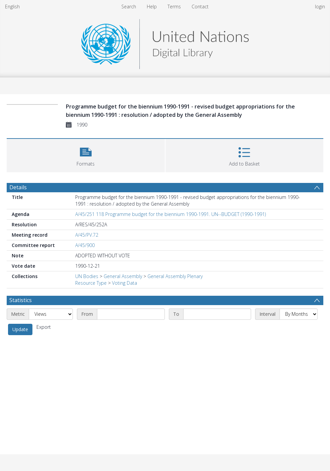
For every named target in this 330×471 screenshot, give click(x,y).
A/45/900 (85, 245)
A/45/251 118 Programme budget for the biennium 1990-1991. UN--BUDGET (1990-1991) (170, 214)
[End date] (217, 314)
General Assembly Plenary (175, 276)
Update (20, 329)
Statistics (20, 300)
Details (18, 187)
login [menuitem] (320, 6)
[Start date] (131, 314)
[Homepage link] (164, 42)
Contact (200, 6)
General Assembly (123, 276)
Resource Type (91, 283)
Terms (174, 6)
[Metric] (51, 314)
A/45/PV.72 (86, 235)
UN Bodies (86, 276)
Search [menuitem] (128, 6)
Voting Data (124, 283)
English (12, 6)
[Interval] (299, 314)
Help (152, 6)
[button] (86, 155)
